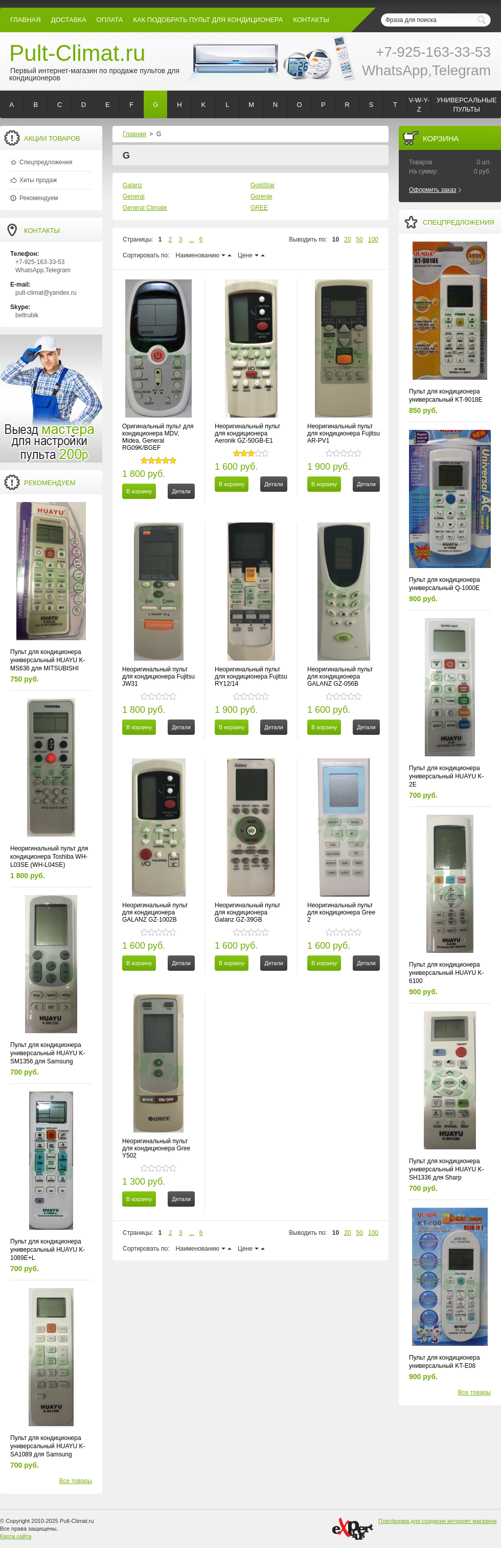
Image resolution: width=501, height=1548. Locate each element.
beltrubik (26, 315)
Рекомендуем (38, 198)
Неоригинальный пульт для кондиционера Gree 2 (341, 912)
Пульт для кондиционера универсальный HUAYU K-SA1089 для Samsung (47, 1446)
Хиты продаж (38, 180)
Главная (25, 20)
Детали (181, 491)
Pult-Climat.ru (77, 53)
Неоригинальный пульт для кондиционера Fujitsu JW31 (158, 676)
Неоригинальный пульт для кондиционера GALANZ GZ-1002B (155, 912)
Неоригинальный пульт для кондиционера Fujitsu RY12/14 (251, 676)
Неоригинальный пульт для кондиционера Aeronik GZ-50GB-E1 (247, 433)
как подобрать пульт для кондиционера (208, 20)
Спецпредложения (46, 162)
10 (335, 239)
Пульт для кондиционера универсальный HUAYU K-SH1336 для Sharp (446, 1169)
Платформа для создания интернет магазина (437, 1521)
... (191, 239)
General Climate (145, 207)
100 (373, 239)
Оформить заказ (432, 189)
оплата (110, 20)
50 (359, 239)
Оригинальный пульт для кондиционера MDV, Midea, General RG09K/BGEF (158, 437)
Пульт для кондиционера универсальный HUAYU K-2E (446, 776)
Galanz (132, 185)
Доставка (68, 20)
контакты (311, 20)
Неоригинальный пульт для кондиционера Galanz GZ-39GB (247, 912)
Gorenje (261, 196)
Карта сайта (15, 1536)
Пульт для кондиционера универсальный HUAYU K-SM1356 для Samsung (47, 1053)
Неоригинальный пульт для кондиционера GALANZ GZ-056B (340, 676)
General (134, 196)
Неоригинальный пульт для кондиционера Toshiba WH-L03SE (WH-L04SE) (49, 856)
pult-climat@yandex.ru (46, 292)
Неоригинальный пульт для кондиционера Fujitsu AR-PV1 (343, 433)
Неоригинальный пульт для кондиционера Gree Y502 (156, 1148)
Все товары (75, 1481)
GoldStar (262, 185)
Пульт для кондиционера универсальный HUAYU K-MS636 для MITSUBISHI (47, 660)
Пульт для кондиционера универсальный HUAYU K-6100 (446, 973)
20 (347, 239)
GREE (259, 207)
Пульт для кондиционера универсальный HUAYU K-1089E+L (47, 1249)
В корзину (139, 491)
